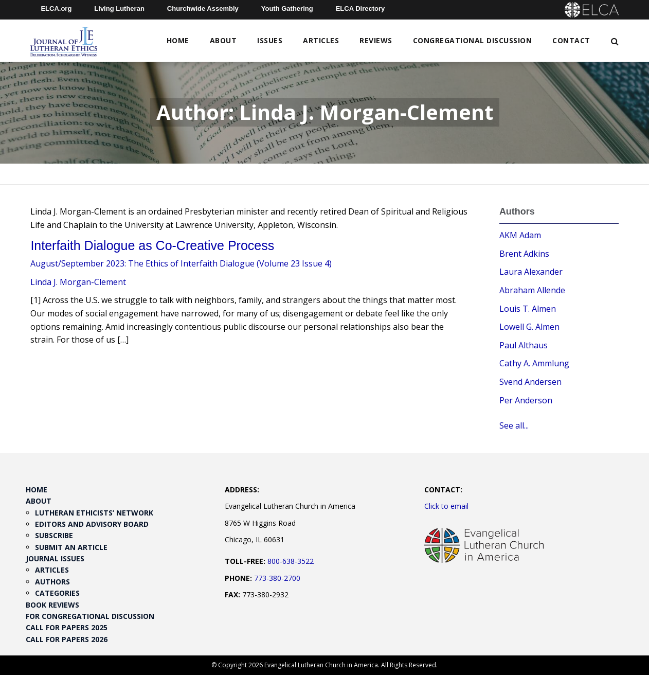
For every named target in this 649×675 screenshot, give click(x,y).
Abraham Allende (532, 290)
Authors (52, 582)
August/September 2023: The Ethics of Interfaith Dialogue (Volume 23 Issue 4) (181, 263)
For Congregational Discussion (90, 616)
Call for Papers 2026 (66, 639)
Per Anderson (525, 400)
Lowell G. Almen (529, 326)
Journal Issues (55, 558)
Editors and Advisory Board (92, 524)
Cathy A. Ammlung (534, 363)
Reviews (375, 40)
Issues (269, 40)
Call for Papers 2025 (66, 627)
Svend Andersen (530, 381)
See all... (514, 425)
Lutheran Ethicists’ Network (94, 513)
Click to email (446, 506)
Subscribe (54, 535)
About (223, 40)
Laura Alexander (531, 271)
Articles (321, 40)
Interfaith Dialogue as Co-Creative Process (152, 245)
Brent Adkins (524, 253)
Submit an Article (71, 547)
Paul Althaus (523, 345)
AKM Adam (520, 235)
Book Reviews (52, 605)
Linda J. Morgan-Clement (78, 282)
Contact (571, 40)
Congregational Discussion (472, 40)
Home (178, 40)
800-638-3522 (290, 561)
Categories (57, 593)
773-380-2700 (277, 578)
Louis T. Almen (527, 308)
